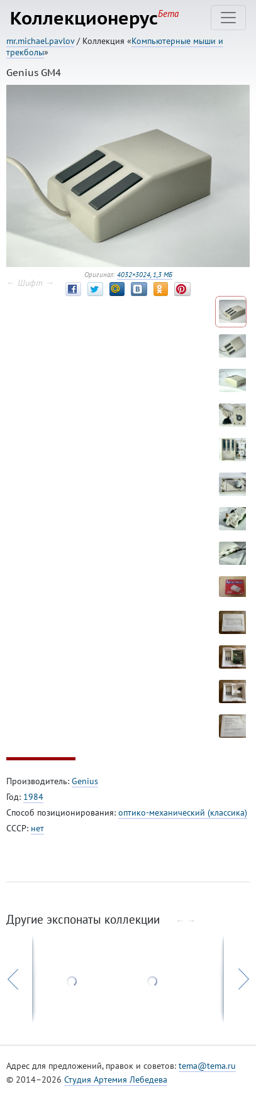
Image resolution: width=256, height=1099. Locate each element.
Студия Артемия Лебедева (115, 1079)
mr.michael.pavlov (40, 40)
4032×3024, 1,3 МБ (144, 274)
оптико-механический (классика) (182, 812)
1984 (33, 796)
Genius (85, 781)
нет (37, 828)
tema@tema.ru (207, 1065)
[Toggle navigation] (228, 17)
